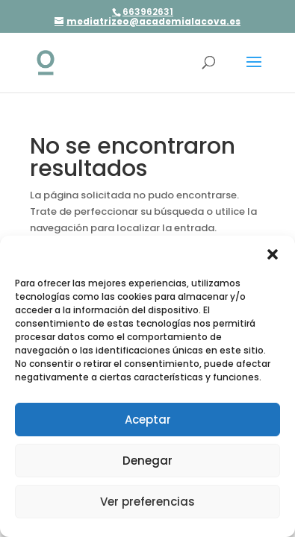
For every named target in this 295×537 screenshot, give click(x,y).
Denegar (147, 460)
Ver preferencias (147, 501)
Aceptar (148, 419)
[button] (272, 254)
